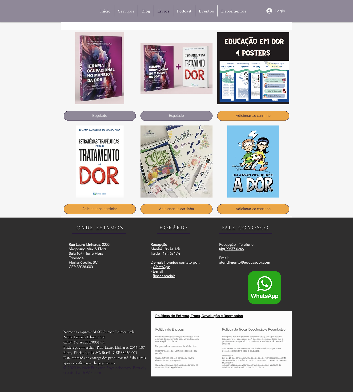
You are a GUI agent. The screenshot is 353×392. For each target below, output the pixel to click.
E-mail (158, 271)
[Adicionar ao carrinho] (253, 116)
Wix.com (93, 372)
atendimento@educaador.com (244, 262)
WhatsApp (161, 267)
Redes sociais (164, 276)
